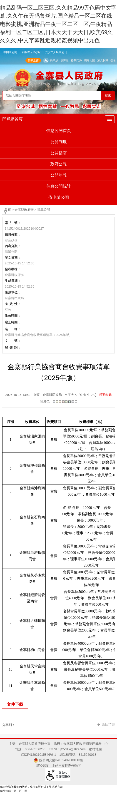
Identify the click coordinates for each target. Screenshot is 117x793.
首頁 (8, 209)
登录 (113, 60)
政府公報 (58, 164)
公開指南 (58, 153)
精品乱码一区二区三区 (13, 791)
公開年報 (58, 175)
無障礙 (64, 60)
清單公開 (43, 209)
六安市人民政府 (54, 52)
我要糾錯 (105, 395)
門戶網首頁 (12, 119)
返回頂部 (108, 724)
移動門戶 (76, 60)
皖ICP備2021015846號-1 (38, 754)
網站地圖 (89, 60)
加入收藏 (102, 60)
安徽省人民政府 (31, 52)
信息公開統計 (58, 186)
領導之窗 (33, 60)
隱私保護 (42, 765)
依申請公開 (58, 197)
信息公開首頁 (58, 130)
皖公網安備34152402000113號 (61, 760)
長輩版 (54, 60)
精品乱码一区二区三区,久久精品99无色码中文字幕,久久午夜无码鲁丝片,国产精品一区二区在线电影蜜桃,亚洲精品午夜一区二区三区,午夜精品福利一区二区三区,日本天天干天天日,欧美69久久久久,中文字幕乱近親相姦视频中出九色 (58, 24)
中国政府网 (10, 52)
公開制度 (58, 141)
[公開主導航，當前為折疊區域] (110, 119)
